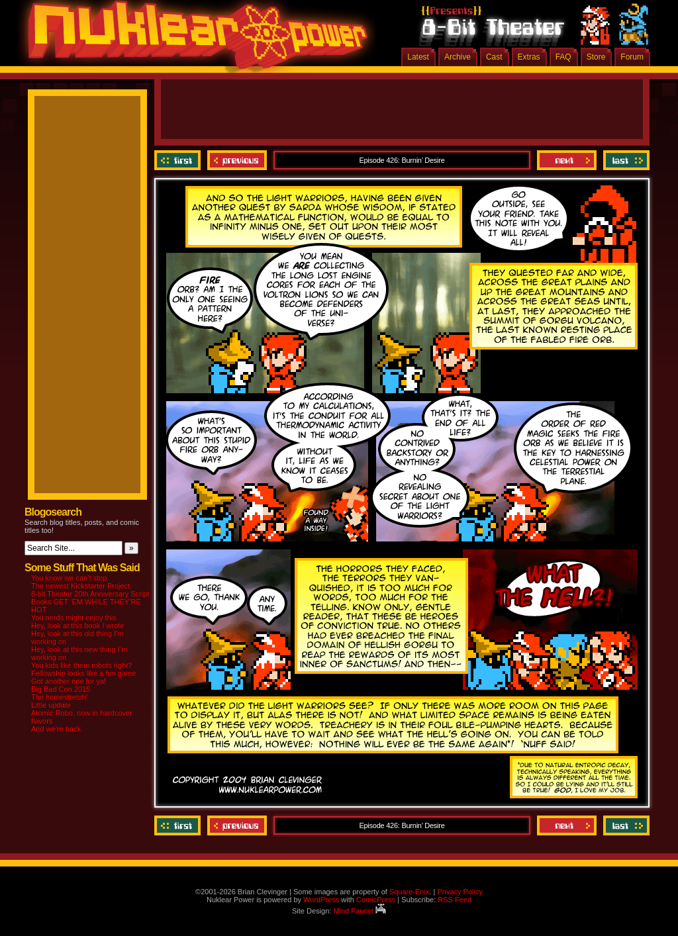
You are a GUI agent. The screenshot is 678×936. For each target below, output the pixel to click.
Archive (457, 57)
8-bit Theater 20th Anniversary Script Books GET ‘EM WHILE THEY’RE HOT (90, 602)
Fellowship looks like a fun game (83, 673)
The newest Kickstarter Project (80, 586)
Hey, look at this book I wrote (77, 626)
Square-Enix (409, 892)
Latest (418, 57)
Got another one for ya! (68, 681)
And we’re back (56, 729)
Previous (237, 160)
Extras (529, 57)
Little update (51, 705)
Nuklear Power (193, 39)
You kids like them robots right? (81, 665)
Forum (632, 57)
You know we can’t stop (69, 578)
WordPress (321, 900)
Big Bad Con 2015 (60, 689)
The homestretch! (59, 697)
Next (567, 160)
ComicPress (375, 900)
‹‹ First (179, 160)
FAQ (563, 57)
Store (596, 57)
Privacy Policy (459, 892)
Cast (494, 57)
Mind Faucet (359, 911)
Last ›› (625, 160)
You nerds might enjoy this (74, 618)
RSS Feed (454, 900)
